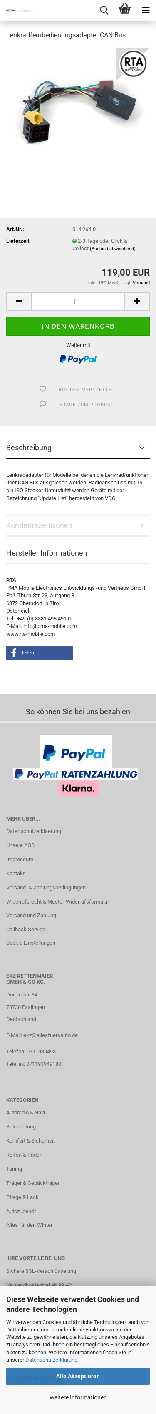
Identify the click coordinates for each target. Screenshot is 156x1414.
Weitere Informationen (78, 1397)
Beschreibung (29, 447)
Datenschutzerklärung (51, 1360)
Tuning (14, 1169)
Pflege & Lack (22, 1197)
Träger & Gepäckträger (32, 1183)
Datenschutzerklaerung (33, 831)
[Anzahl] (78, 301)
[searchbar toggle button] (104, 10)
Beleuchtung (21, 1126)
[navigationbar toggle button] (145, 10)
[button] (18, 301)
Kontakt (15, 873)
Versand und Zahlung (31, 915)
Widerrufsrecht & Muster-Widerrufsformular (57, 902)
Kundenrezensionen (39, 525)
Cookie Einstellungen (30, 943)
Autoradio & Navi (25, 1112)
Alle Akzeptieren (78, 1376)
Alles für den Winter (29, 1225)
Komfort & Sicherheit (30, 1141)
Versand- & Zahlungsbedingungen (46, 887)
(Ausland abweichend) (113, 249)
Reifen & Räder (23, 1155)
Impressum (19, 859)
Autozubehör (21, 1211)
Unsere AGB (20, 845)
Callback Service (25, 929)
